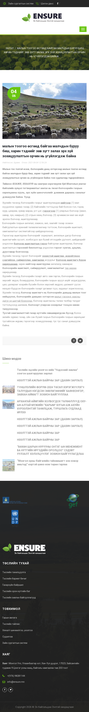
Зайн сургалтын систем (20, 3)
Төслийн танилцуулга (14, 572)
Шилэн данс (47, 3)
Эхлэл (9, 48)
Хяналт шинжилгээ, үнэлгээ (17, 630)
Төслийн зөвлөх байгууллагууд (19, 597)
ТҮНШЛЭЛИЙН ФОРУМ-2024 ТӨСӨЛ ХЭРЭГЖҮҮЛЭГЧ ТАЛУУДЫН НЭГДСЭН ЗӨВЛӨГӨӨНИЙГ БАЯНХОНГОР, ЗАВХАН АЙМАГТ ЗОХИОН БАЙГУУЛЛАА (50, 392)
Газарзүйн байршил (12, 585)
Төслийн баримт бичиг (14, 578)
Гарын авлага (9, 617)
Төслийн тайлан (11, 624)
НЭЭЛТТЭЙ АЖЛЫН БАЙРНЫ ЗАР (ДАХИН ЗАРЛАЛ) (50, 381)
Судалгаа (7, 636)
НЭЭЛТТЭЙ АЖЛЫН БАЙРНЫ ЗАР (38, 433)
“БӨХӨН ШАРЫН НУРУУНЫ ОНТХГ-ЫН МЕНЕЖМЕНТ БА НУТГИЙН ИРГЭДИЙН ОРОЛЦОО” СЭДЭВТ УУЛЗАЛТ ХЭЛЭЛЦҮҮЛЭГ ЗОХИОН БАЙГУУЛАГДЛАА (50, 451)
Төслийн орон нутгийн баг (16, 591)
